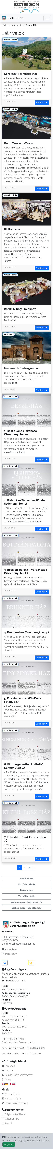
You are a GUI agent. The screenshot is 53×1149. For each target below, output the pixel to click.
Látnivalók (31, 25)
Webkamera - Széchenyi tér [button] (26, 902)
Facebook (8, 1065)
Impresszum (9, 953)
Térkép (6, 1079)
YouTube (8, 1070)
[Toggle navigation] (47, 18)
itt (30, 1053)
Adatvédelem (10, 949)
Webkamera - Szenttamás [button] (26, 907)
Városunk (16, 25)
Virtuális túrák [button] (26, 896)
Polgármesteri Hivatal (14, 1114)
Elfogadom (9, 1144)
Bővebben (42, 102)
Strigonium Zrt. (10, 1118)
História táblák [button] (26, 884)
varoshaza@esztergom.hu (21, 1042)
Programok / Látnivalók (15, 1103)
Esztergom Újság (11, 1098)
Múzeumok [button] (26, 890)
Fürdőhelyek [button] (26, 878)
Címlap (5, 25)
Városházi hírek (11, 1094)
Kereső (7, 1123)
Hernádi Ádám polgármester (17, 1074)
